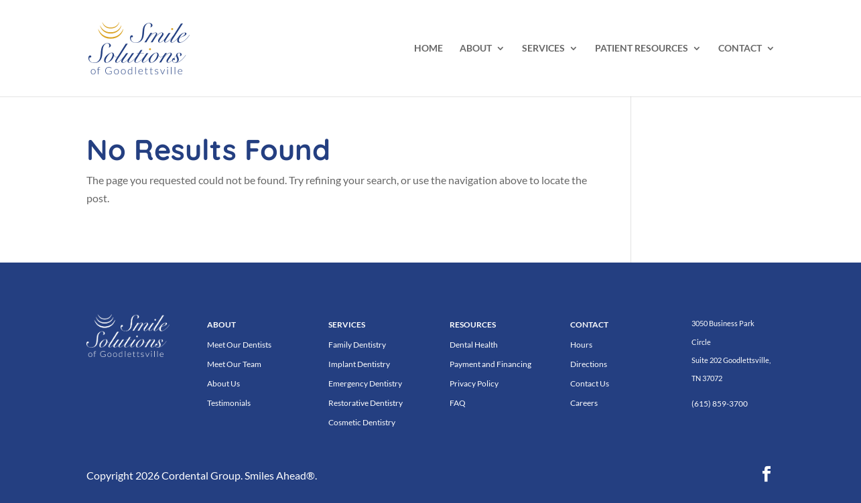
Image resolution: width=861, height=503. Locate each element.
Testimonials (229, 403)
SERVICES (543, 49)
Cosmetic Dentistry (361, 422)
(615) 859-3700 (719, 404)
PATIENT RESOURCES (641, 49)
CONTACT (740, 49)
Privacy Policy (474, 383)
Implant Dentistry (359, 364)
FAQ (458, 403)
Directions (588, 364)
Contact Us (589, 383)
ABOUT (476, 49)
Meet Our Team (234, 364)
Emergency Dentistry (365, 383)
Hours (581, 345)
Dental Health (474, 345)
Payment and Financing (490, 364)
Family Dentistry (357, 345)
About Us (223, 383)
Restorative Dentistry (365, 403)
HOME (428, 49)
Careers (584, 403)
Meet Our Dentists (239, 345)
